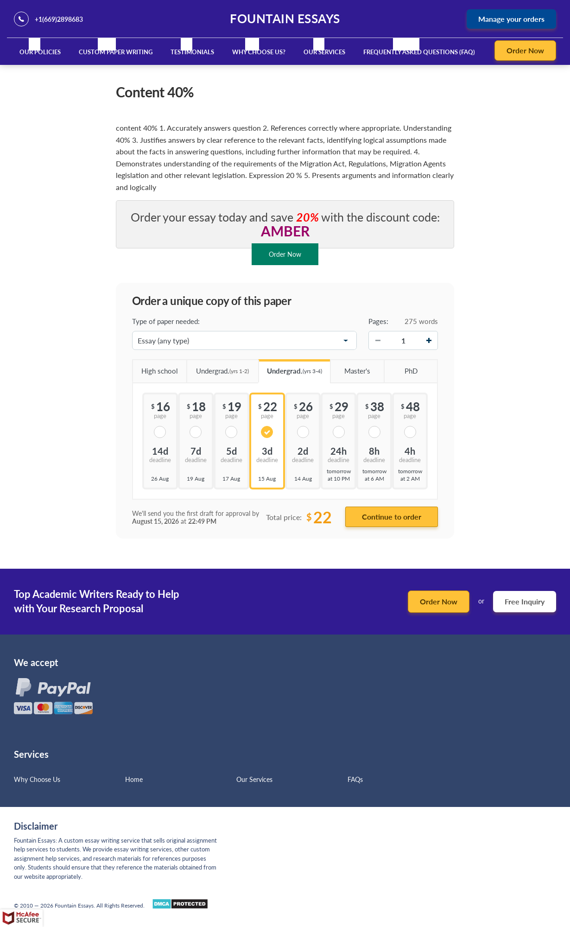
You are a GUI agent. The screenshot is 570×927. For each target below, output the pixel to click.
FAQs (355, 779)
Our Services (324, 52)
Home (134, 779)
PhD (400, 367)
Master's (350, 367)
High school (155, 367)
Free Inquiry (525, 601)
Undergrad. (217, 367)
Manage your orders (511, 18)
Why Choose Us (37, 779)
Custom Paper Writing (115, 52)
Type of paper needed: (166, 321)
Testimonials (192, 52)
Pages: (378, 321)
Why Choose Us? (258, 52)
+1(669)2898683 (59, 19)
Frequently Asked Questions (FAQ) (419, 52)
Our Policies (40, 52)
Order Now (525, 50)
